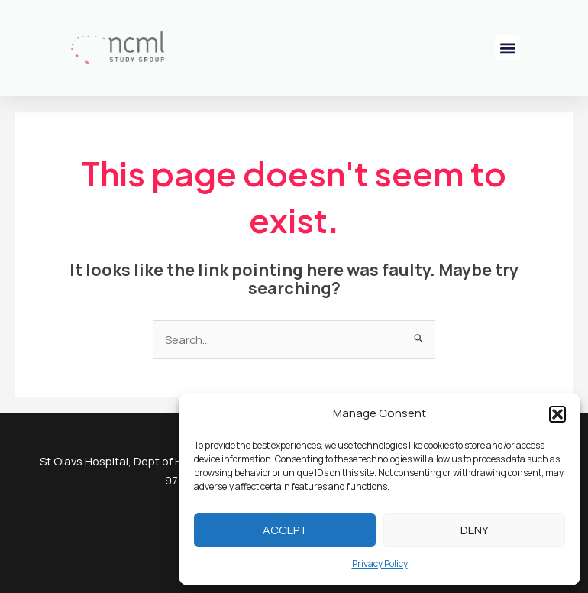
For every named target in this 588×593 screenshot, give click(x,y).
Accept (285, 530)
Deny (474, 530)
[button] (557, 414)
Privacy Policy (380, 563)
